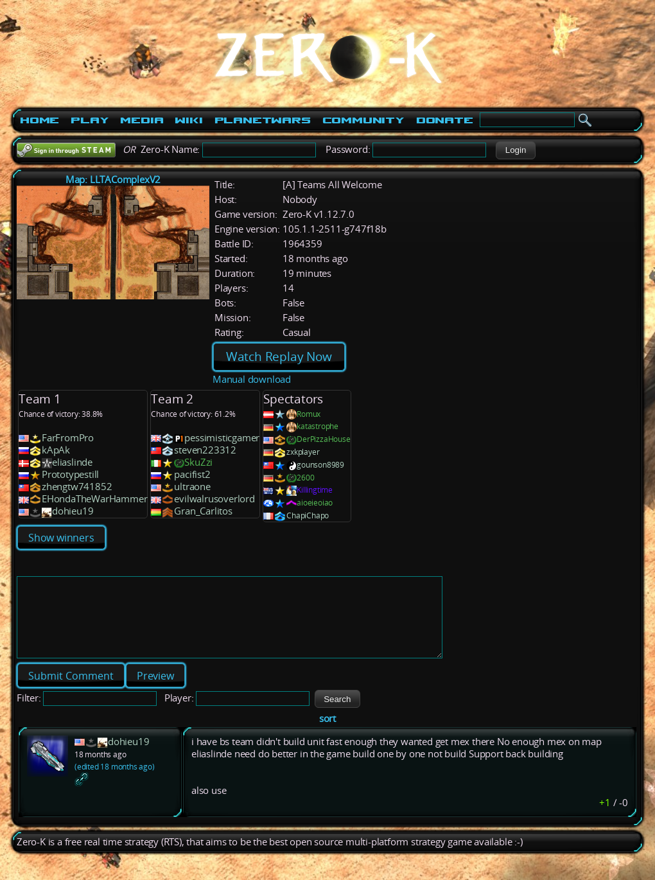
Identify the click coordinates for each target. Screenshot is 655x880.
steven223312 (205, 450)
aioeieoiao (315, 502)
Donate (444, 120)
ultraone (192, 486)
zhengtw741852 (77, 486)
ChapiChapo (307, 515)
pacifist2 (192, 474)
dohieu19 (72, 511)
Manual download (252, 379)
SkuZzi (198, 462)
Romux (308, 414)
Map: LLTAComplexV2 (113, 179)
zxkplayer (302, 451)
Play (90, 120)
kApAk (56, 450)
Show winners (61, 538)
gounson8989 (320, 464)
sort (327, 734)
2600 (305, 477)
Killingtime (315, 489)
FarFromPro (68, 438)
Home (39, 120)
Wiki (188, 120)
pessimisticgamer (221, 438)
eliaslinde (72, 462)
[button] (515, 150)
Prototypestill (70, 474)
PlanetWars (262, 120)
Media (141, 120)
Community (363, 120)
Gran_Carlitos (203, 511)
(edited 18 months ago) (114, 782)
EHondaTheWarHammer (94, 499)
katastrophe (317, 426)
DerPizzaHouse (323, 439)
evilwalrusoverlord (214, 499)
